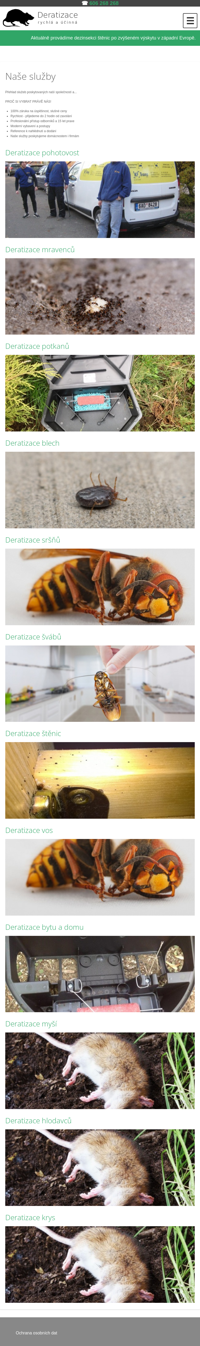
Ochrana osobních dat (36, 1333)
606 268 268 (104, 3)
